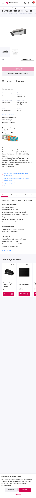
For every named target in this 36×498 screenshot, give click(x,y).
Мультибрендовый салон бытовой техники (15, 183)
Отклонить (11, 490)
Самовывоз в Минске (9, 118)
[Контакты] (25, 3)
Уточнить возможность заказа (18, 73)
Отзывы (28, 195)
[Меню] (3, 3)
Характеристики (16, 195)
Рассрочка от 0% (7, 133)
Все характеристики (8, 114)
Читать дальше (6, 250)
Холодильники (16, 8)
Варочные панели (30, 8)
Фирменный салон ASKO (10, 186)
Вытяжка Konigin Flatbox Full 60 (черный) (8, 284)
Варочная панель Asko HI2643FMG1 (24, 283)
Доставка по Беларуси (9, 128)
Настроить (18, 494)
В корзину (8, 294)
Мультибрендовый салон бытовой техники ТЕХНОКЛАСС (15, 174)
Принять (24, 490)
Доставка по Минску (8, 123)
